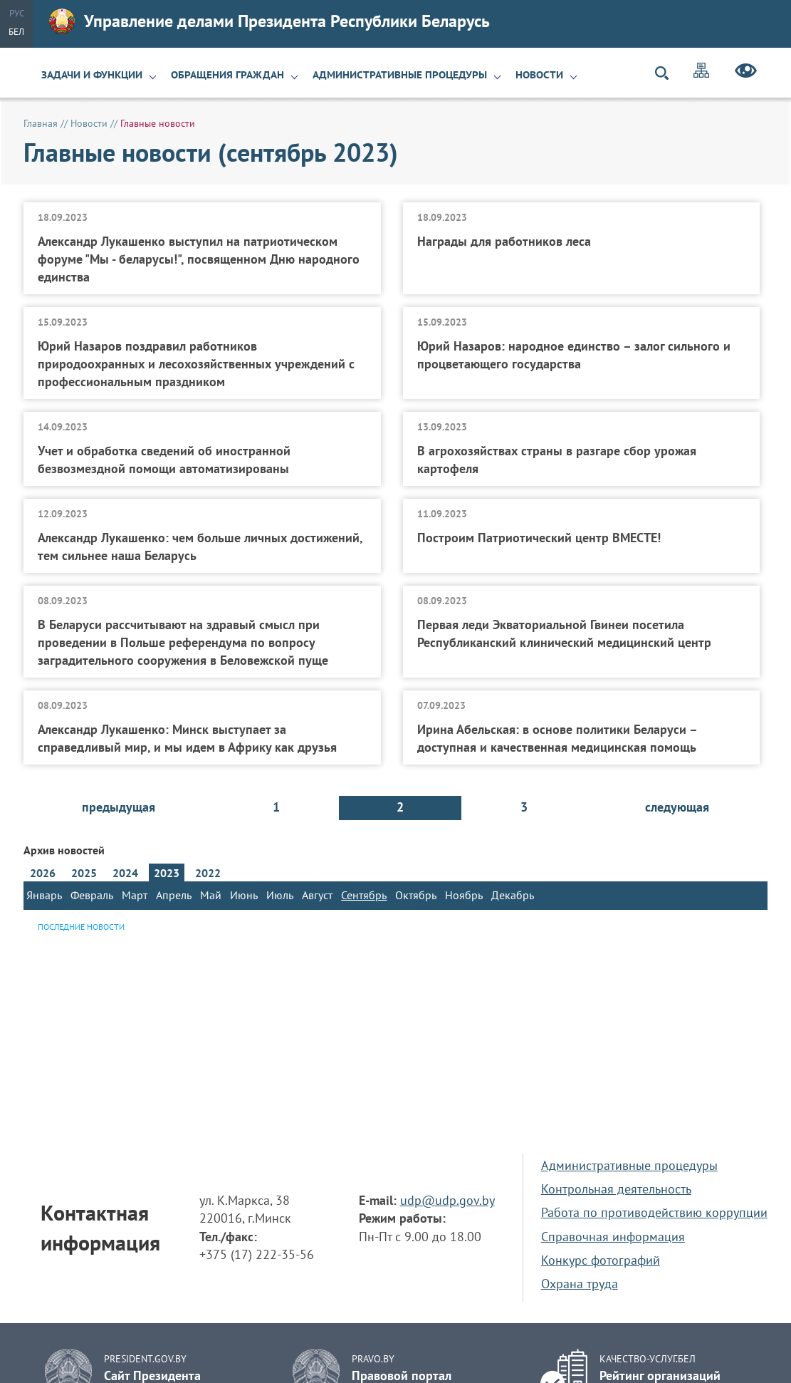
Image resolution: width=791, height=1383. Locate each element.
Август (317, 895)
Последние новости (81, 926)
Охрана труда (579, 1283)
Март (134, 895)
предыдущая (118, 807)
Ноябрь (464, 895)
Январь (44, 895)
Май (210, 895)
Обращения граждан (227, 74)
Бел (16, 32)
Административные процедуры (400, 74)
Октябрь (415, 895)
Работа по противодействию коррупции (654, 1212)
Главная (40, 123)
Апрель (174, 895)
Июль (279, 895)
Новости (539, 74)
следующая (677, 807)
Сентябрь (364, 895)
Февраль (91, 895)
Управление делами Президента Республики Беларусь (269, 21)
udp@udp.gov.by (447, 1200)
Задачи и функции (91, 74)
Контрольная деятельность (616, 1189)
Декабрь (512, 895)
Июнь (244, 895)
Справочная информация (613, 1236)
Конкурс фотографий (600, 1260)
